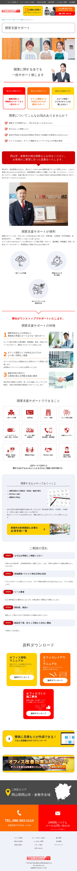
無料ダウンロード (21, 677)
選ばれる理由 (41, 2)
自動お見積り (18, 845)
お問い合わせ (65, 13)
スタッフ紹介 (38, 845)
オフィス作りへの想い (27, 2)
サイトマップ (59, 845)
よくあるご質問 (62, 2)
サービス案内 (12, 2)
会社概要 (72, 2)
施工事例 (51, 2)
